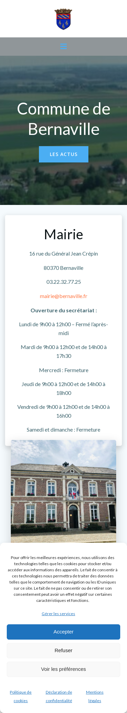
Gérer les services (58, 613)
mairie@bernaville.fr (63, 296)
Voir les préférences (63, 669)
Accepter (63, 631)
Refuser (63, 650)
